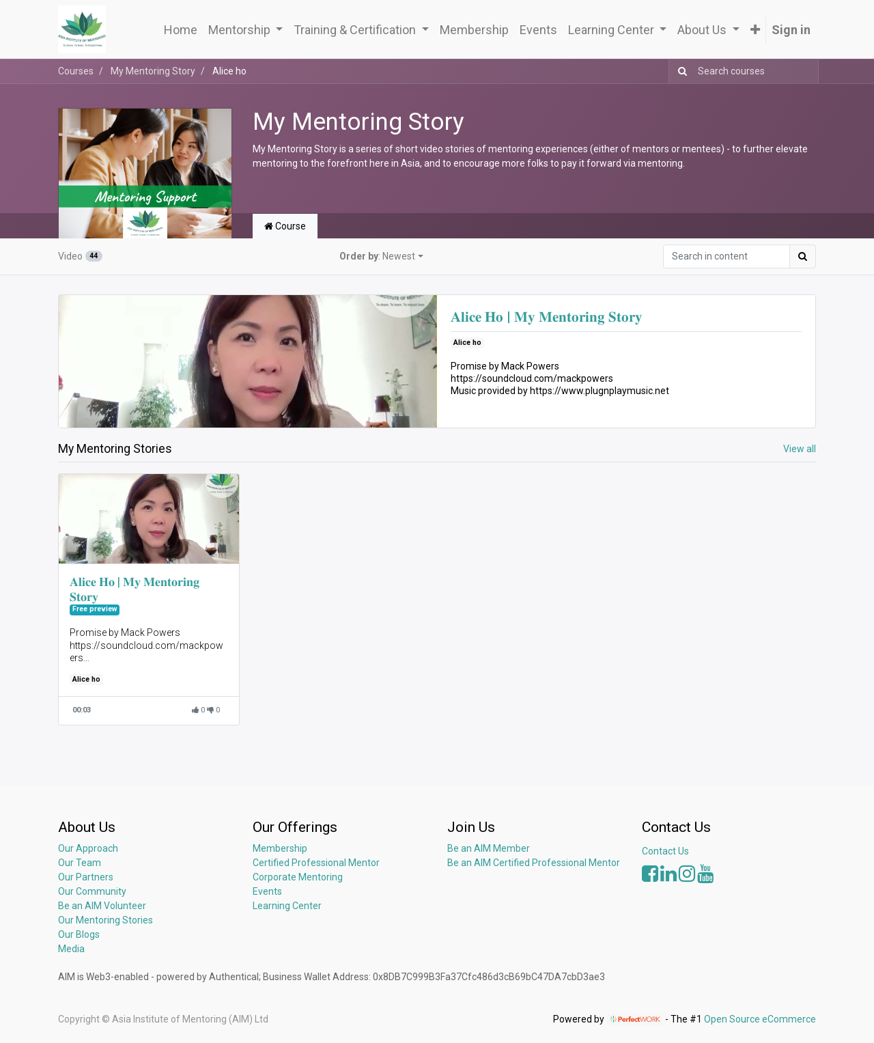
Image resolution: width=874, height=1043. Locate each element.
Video (80, 256)
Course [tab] (285, 226)
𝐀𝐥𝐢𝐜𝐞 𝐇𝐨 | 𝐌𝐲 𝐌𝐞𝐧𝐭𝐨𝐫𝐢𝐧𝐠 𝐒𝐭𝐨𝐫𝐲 (547, 317)
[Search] (679, 71)
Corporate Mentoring (299, 877)
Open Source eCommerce (760, 1019)
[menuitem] (180, 29)
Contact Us (665, 851)
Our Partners (85, 877)
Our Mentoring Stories (105, 920)
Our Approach (88, 848)
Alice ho (467, 342)
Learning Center (287, 905)
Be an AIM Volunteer (102, 905)
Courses (76, 71)
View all (799, 448)
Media (71, 948)
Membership (280, 848)
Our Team (79, 862)
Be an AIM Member (488, 848)
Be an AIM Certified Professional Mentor (533, 862)
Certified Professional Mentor (316, 862)
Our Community (92, 891)
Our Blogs (79, 934)
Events (267, 891)
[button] (755, 29)
